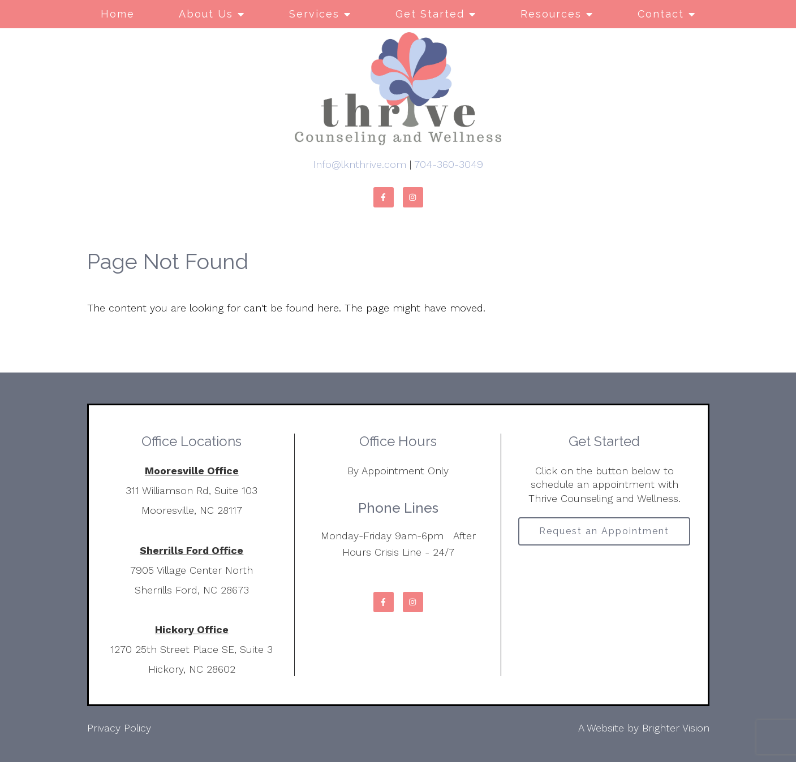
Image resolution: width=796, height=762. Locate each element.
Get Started (429, 14)
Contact (661, 14)
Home (118, 14)
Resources (551, 14)
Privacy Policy (119, 728)
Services (314, 14)
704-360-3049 (448, 164)
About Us (206, 14)
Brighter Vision (675, 728)
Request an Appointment (604, 531)
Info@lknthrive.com (359, 164)
